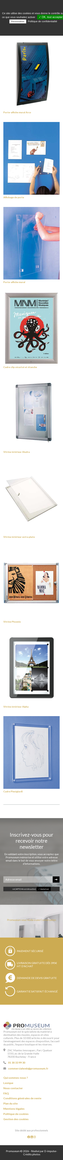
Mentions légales (14, 1108)
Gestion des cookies (16, 1119)
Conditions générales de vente (22, 1098)
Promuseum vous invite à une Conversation (31, 919)
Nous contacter (13, 1088)
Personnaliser (18, 21)
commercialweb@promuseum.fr (28, 1068)
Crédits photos (31, 1154)
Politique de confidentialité (42, 21)
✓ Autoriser (43, 889)
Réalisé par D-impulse (43, 1151)
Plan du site (10, 1103)
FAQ (6, 1093)
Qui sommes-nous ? (15, 1077)
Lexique (8, 1082)
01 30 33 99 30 (16, 1062)
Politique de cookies (16, 1113)
